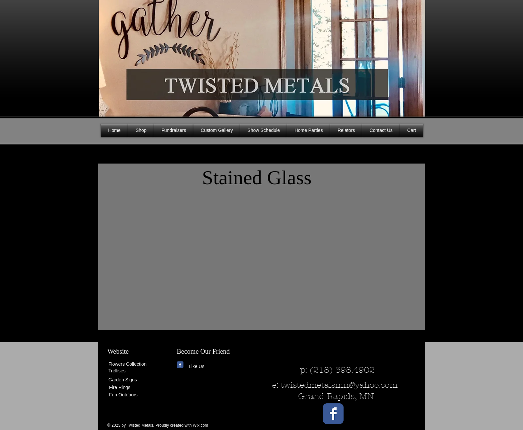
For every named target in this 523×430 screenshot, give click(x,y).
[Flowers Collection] (134, 364)
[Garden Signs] (128, 380)
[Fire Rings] (133, 387)
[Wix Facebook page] (180, 364)
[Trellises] (128, 371)
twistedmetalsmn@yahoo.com (339, 385)
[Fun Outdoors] (129, 395)
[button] (415, 56)
